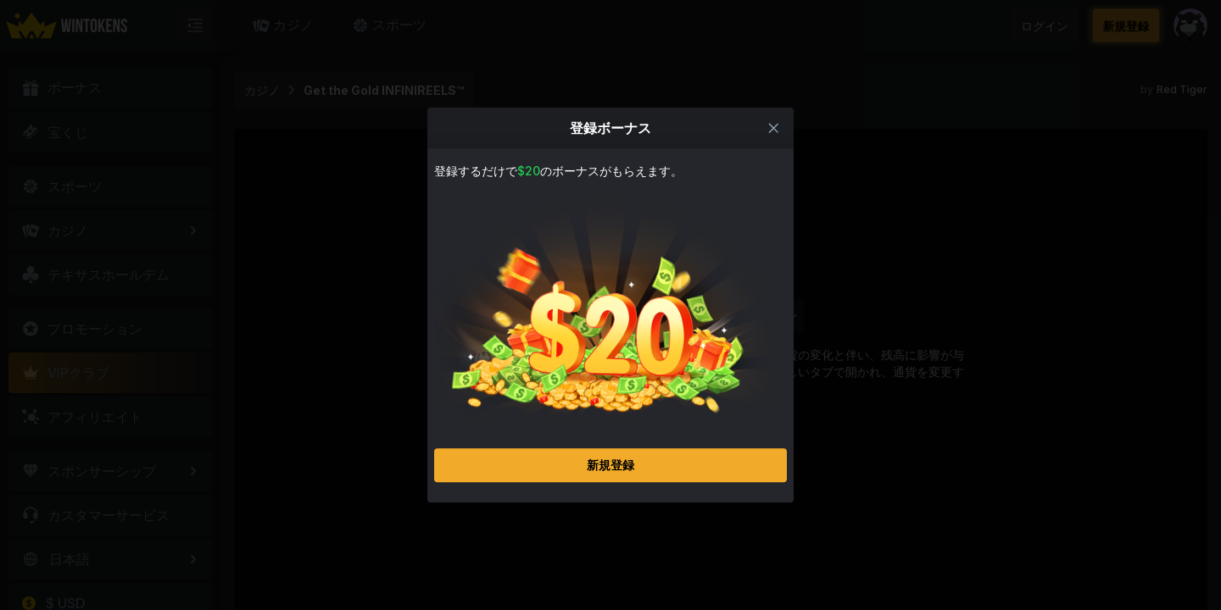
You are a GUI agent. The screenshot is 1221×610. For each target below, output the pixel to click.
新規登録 (610, 475)
